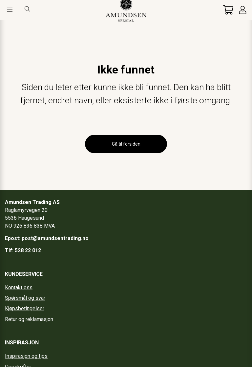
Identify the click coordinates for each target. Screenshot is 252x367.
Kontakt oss (18, 287)
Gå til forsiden (126, 144)
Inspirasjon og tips (26, 356)
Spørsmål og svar (25, 298)
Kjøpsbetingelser (24, 308)
